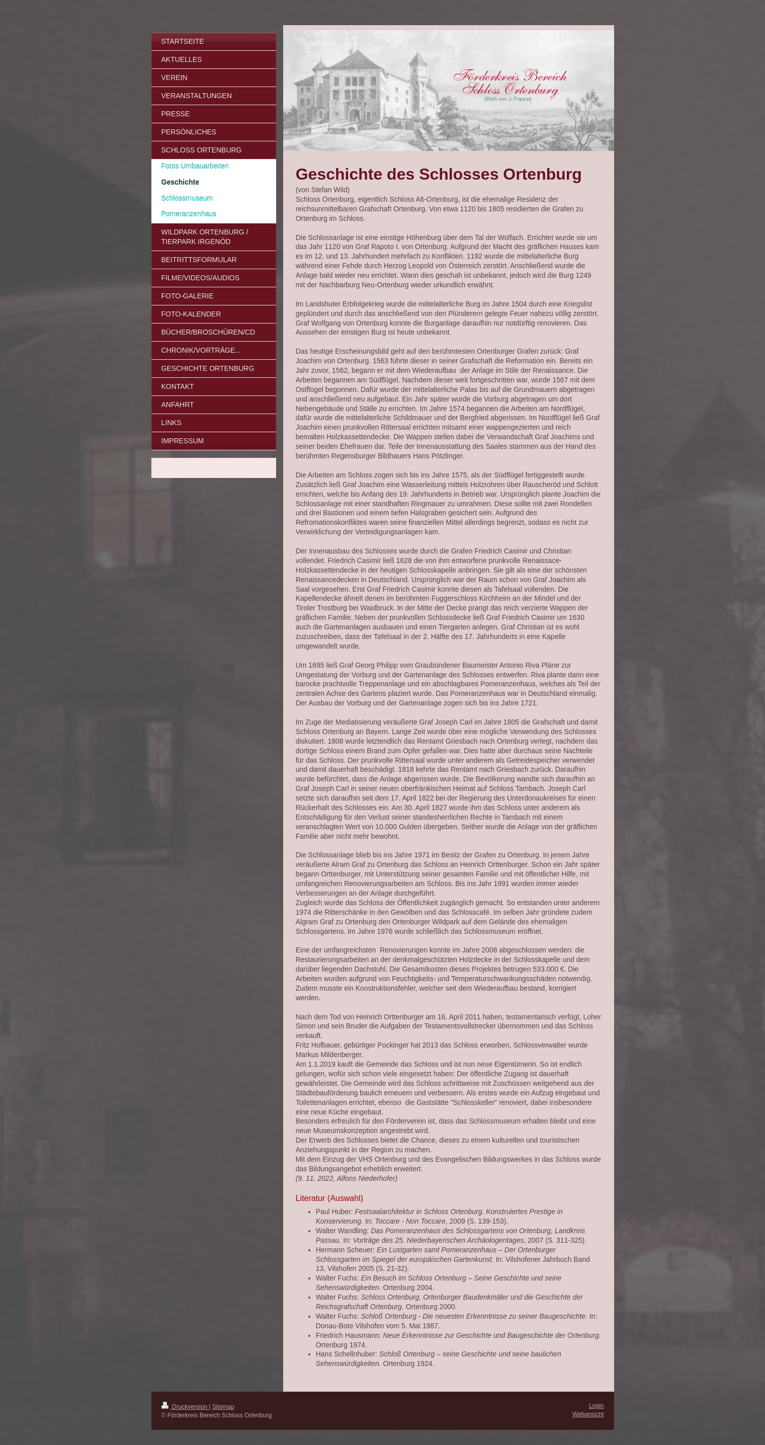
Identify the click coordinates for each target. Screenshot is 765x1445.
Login (596, 1405)
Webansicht (588, 1414)
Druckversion (185, 1406)
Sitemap (223, 1406)
